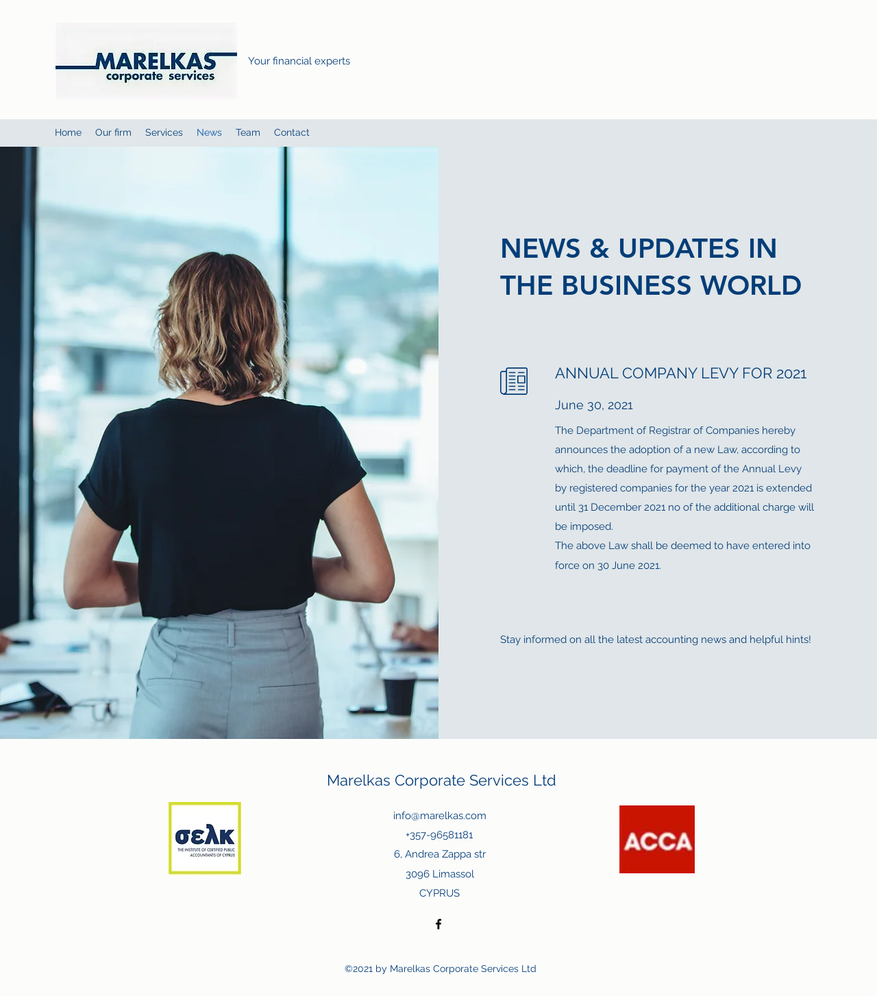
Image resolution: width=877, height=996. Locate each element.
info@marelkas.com (439, 816)
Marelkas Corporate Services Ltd (441, 780)
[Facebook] (438, 924)
